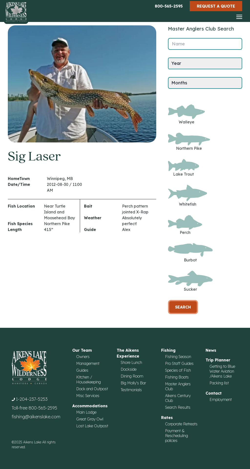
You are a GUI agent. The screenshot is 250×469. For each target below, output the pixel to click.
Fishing (168, 350)
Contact (214, 393)
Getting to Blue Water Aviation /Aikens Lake (222, 371)
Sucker (190, 281)
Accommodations (90, 405)
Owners (83, 356)
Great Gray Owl (89, 419)
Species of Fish (178, 370)
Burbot (190, 252)
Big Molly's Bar (133, 382)
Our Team (82, 350)
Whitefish (187, 196)
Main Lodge (86, 412)
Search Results (177, 407)
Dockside (128, 369)
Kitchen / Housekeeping (88, 379)
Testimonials (131, 389)
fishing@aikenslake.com (36, 416)
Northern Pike (189, 142)
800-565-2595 (169, 6)
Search (183, 307)
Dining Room (132, 376)
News (211, 350)
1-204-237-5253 (32, 399)
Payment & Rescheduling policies (176, 435)
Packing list (219, 382)
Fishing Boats (177, 377)
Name (178, 44)
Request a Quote (216, 6)
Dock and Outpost (92, 388)
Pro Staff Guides (179, 363)
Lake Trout (183, 167)
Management (87, 363)
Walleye (186, 114)
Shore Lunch (131, 362)
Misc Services (87, 395)
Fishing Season (178, 356)
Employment (220, 399)
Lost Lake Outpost (92, 425)
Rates (167, 417)
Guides (82, 370)
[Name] (205, 44)
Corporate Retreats (181, 423)
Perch (185, 225)
